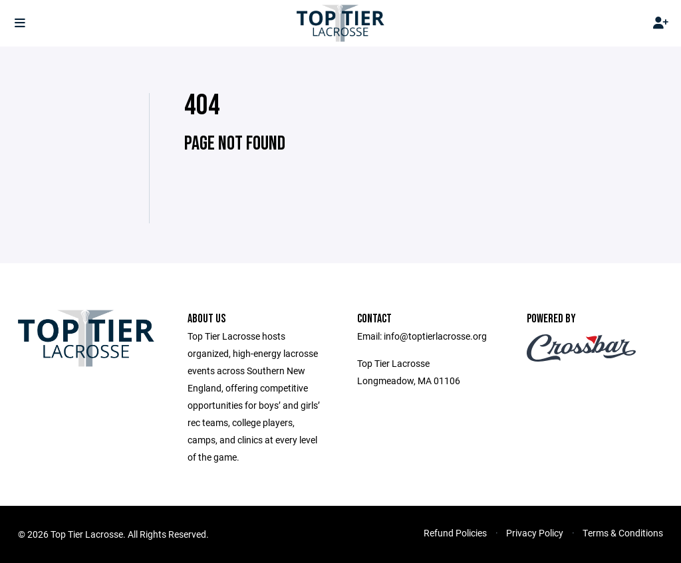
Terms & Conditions (623, 532)
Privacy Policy (534, 532)
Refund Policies (455, 532)
